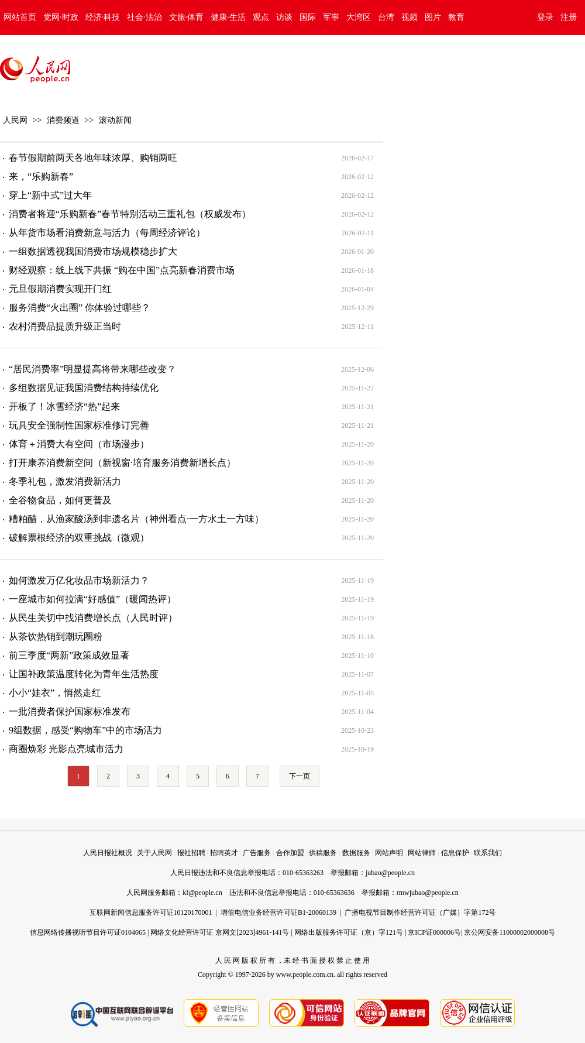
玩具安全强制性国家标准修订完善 (79, 425)
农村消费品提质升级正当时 (65, 326)
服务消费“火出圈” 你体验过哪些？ (79, 308)
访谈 (284, 17)
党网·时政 (60, 17)
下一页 (299, 776)
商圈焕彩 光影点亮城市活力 (66, 749)
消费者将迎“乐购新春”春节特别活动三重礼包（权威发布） (130, 214)
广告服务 (257, 853)
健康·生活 (228, 17)
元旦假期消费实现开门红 (60, 289)
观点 (261, 17)
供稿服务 (323, 853)
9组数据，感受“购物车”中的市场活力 (85, 730)
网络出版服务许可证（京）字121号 (348, 932)
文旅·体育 (186, 17)
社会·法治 (144, 17)
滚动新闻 (115, 120)
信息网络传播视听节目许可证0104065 (88, 932)
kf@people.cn (202, 892)
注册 (568, 17)
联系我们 (488, 853)
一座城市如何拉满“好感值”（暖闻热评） (92, 599)
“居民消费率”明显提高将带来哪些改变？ (92, 369)
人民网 (15, 120)
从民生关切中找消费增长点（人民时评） (93, 618)
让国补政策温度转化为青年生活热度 (84, 674)
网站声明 (389, 853)
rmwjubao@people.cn (428, 892)
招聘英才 (224, 853)
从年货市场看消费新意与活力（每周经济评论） (107, 233)
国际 (308, 17)
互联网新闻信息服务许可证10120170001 (151, 912)
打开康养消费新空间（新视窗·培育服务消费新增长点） (122, 463)
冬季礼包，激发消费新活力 (65, 481)
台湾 (386, 17)
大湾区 (358, 17)
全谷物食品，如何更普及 (60, 500)
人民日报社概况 (107, 853)
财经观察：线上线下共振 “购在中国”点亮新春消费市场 (122, 270)
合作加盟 (290, 853)
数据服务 (356, 853)
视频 (409, 17)
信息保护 (455, 853)
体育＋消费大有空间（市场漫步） (79, 444)
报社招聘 (191, 853)
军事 (331, 17)
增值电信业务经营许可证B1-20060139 (278, 912)
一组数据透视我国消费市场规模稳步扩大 (93, 251)
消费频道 (63, 120)
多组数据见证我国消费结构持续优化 (84, 388)
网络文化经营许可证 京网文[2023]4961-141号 (219, 932)
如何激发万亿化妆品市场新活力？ (79, 580)
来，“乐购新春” (41, 176)
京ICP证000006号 (434, 932)
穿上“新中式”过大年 (50, 195)
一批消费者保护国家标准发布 (69, 711)
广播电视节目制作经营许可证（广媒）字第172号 (420, 912)
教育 (456, 17)
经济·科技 (103, 17)
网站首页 (20, 17)
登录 (545, 17)
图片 (433, 17)
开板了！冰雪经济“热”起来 (64, 406)
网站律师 (422, 853)
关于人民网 (154, 853)
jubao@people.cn (390, 873)
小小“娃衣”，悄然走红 (55, 693)
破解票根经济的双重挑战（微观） (79, 538)
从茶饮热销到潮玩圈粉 (55, 636)
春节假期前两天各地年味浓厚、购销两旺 (93, 158)
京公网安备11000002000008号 (509, 932)
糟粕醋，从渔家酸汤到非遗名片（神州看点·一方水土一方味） (136, 519)
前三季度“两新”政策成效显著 (69, 655)
